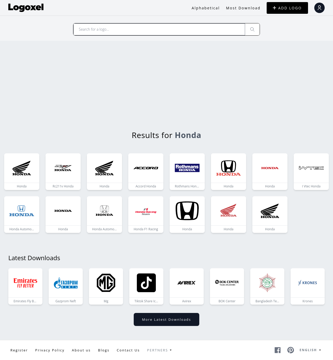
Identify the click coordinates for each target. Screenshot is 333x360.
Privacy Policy (50, 350)
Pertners (160, 350)
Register (19, 350)
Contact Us (128, 350)
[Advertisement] (166, 79)
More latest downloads (166, 319)
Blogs (104, 350)
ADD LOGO (287, 7)
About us (81, 350)
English (311, 350)
